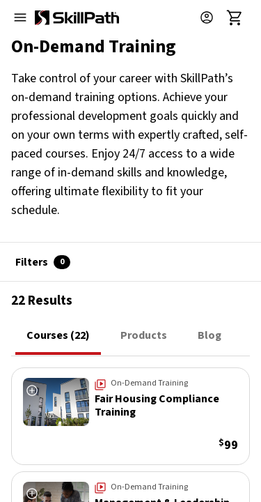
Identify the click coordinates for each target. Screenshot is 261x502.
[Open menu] (20, 17)
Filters (42, 262)
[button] (212, 17)
